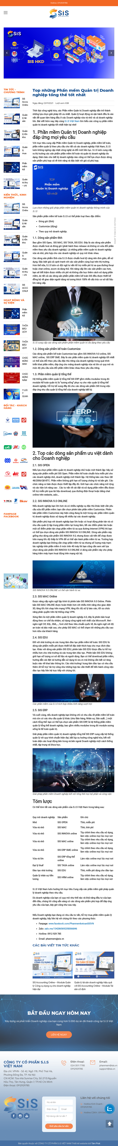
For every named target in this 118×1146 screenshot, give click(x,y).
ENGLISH (115, 222)
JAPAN (115, 240)
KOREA (115, 231)
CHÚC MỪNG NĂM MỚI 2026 (25, 380)
